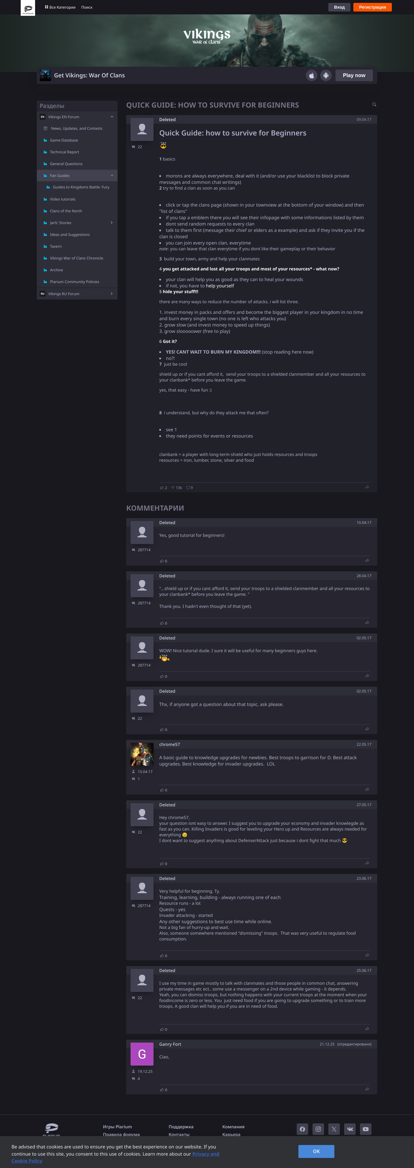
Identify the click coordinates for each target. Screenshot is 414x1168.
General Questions (66, 163)
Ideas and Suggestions (70, 234)
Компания (233, 1127)
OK (316, 1151)
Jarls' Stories (60, 222)
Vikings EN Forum (63, 116)
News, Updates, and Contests (76, 128)
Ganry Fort (170, 1044)
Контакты (179, 1135)
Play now (354, 75)
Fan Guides (60, 175)
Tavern (56, 246)
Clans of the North (66, 210)
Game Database (64, 140)
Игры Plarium (117, 1127)
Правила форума (121, 1135)
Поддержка (181, 1127)
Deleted (167, 120)
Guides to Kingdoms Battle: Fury (81, 187)
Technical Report (64, 151)
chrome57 (169, 744)
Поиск (87, 7)
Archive (56, 269)
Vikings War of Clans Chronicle (76, 258)
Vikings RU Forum (63, 293)
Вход (339, 7)
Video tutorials (63, 199)
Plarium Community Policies (74, 281)
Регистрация (372, 7)
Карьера (231, 1135)
